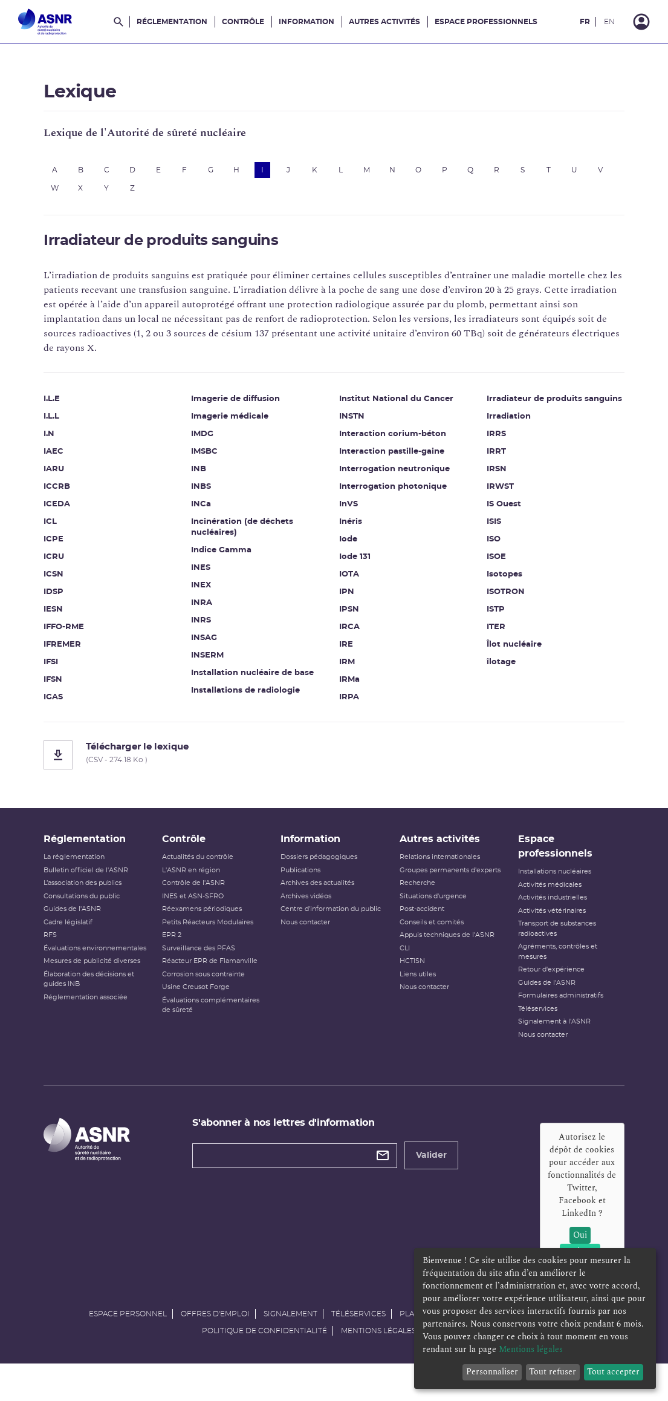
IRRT (488, 469)
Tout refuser (552, 1371)
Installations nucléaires (544, 890)
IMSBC (212, 458)
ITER (487, 644)
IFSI (67, 669)
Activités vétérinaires (542, 929)
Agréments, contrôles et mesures (547, 970)
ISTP (487, 627)
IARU (70, 476)
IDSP (70, 599)
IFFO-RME (80, 634)
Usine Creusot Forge (206, 1006)
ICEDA (73, 511)
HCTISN (408, 990)
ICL (67, 528)
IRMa (349, 686)
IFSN (69, 686)
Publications (304, 889)
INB (207, 476)
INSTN (352, 423)
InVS (348, 511)
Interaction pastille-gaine (391, 458)
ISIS (485, 539)
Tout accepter (613, 1371)
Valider (439, 1175)
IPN (346, 599)
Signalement (290, 1345)
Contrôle (243, 21)
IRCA (349, 634)
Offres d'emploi (215, 1345)
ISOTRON (497, 609)
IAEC (70, 458)
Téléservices (527, 1027)
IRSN (488, 487)
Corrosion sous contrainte (213, 993)
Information (306, 21)
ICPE (70, 546)
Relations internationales (436, 876)
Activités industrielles (542, 916)
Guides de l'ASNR (89, 928)
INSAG (212, 644)
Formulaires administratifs (550, 1014)
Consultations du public (98, 915)
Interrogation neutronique (394, 476)
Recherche (414, 912)
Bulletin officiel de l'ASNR (102, 889)
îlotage (492, 680)
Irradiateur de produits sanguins (526, 411)
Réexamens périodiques (212, 928)
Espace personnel (128, 1345)
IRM (347, 669)
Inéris (350, 528)
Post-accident (418, 938)
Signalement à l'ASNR (544, 1040)
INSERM (215, 662)
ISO (485, 557)
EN (609, 21)
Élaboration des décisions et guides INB (105, 1008)
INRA (210, 609)
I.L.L (68, 423)
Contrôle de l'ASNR (203, 902)
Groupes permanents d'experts (430, 894)
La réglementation (91, 876)
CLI (401, 977)
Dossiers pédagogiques (322, 876)
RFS (67, 954)
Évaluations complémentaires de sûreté (221, 1024)
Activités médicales (539, 903)
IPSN (349, 616)
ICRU (70, 563)
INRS (209, 627)
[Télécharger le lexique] (334, 761)
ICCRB (73, 493)
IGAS (70, 704)
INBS (209, 493)
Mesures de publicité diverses (108, 990)
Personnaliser (492, 1371)
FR (585, 21)
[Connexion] (641, 21)
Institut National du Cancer (396, 406)
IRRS (488, 452)
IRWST (491, 504)
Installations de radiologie (253, 697)
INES (209, 574)
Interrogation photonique (393, 493)
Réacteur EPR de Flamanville (220, 980)
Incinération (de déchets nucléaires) (250, 533)
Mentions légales (378, 1362)
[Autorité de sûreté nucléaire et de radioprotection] (45, 22)
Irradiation (500, 434)
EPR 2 (182, 954)
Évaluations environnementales (92, 972)
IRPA (349, 704)
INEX (209, 592)
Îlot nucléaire (505, 662)
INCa (209, 511)
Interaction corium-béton (392, 441)
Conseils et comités (428, 951)
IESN (70, 616)
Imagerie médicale (238, 423)
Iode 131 (355, 563)
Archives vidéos (309, 915)
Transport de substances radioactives (547, 947)
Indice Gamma (229, 557)
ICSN (70, 581)
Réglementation (172, 21)
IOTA (349, 581)
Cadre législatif (84, 941)
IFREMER (79, 651)
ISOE (488, 574)
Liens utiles (414, 1003)
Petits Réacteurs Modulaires (218, 941)
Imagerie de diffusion (243, 406)
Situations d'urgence (429, 925)
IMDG (210, 441)
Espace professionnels (486, 21)
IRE (346, 651)
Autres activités (384, 21)
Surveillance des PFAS (208, 967)
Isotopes (496, 592)
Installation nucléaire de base (260, 680)
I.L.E (68, 406)
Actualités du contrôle (208, 876)
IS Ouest (495, 522)
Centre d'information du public (323, 933)
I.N (65, 441)
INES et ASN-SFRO (203, 915)
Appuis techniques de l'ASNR (443, 964)
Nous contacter (309, 951)
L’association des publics (99, 902)
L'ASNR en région (201, 889)
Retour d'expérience (541, 988)
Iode (348, 546)
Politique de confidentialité (264, 1362)
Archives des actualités (321, 902)
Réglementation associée (102, 1026)
